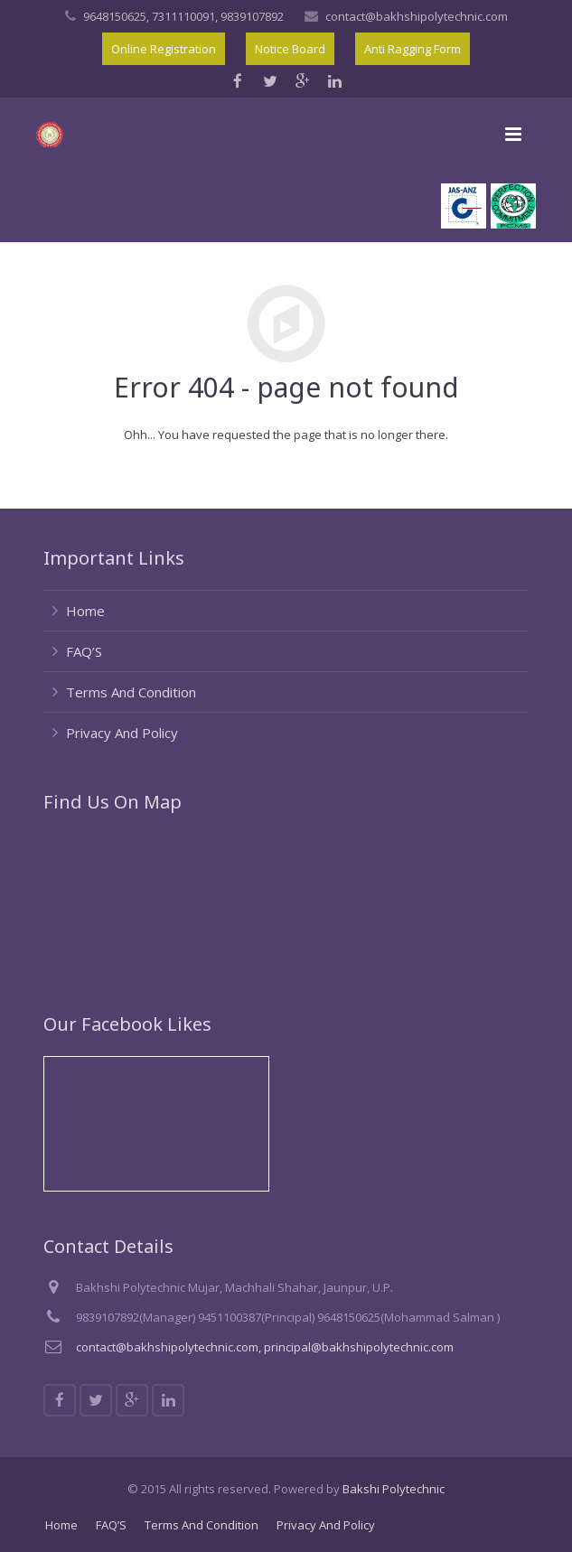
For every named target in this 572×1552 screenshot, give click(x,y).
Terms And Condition (131, 692)
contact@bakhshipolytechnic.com (416, 16)
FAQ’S (84, 651)
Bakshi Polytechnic (393, 1489)
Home (85, 611)
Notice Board (290, 49)
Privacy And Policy (122, 733)
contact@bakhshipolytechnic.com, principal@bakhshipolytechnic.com (265, 1347)
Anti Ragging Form (412, 49)
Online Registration (163, 49)
